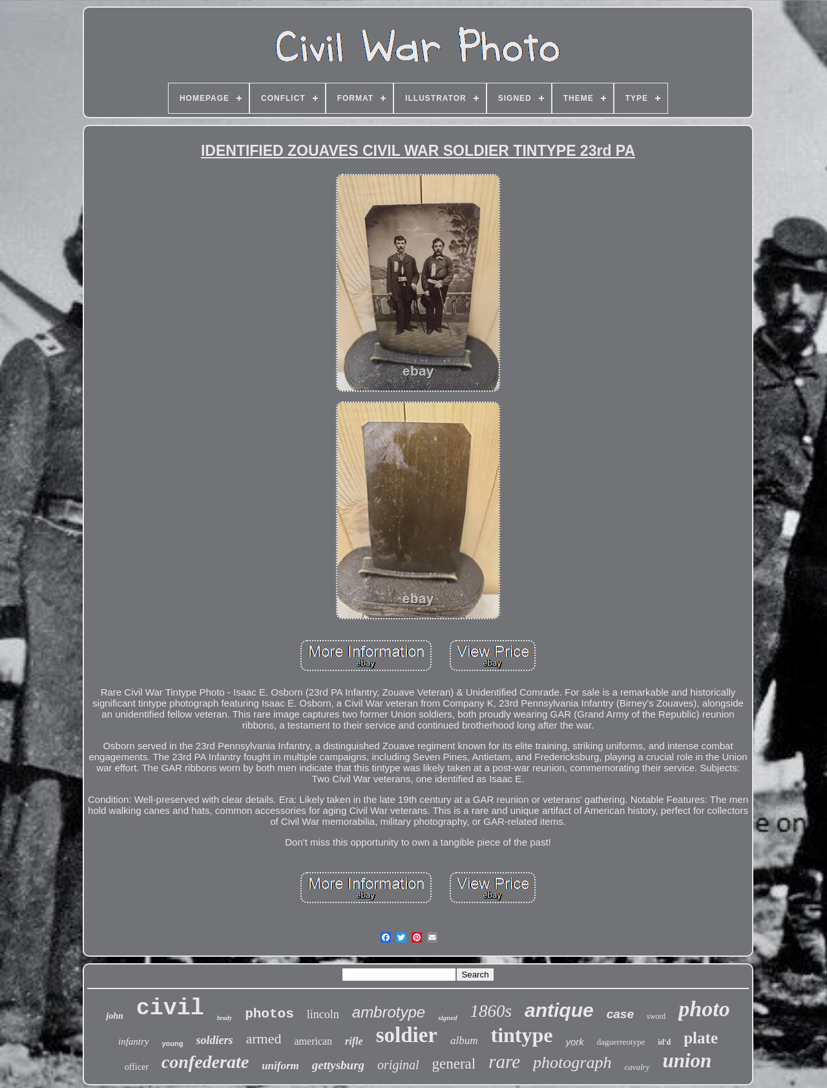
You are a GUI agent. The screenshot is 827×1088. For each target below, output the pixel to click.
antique (559, 1010)
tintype (521, 1035)
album (464, 1040)
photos (269, 1014)
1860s (491, 1011)
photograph (572, 1062)
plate (701, 1038)
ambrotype (388, 1012)
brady (224, 1017)
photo (703, 1009)
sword (656, 1016)
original (398, 1065)
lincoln (323, 1014)
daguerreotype (621, 1042)
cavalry (636, 1067)
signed (447, 1017)
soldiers (214, 1040)
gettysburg (338, 1065)
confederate (205, 1062)
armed (264, 1038)
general (454, 1064)
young (172, 1043)
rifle (354, 1041)
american (313, 1041)
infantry (133, 1041)
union (686, 1060)
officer (137, 1067)
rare (504, 1061)
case (620, 1014)
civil (170, 1008)
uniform (280, 1066)
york (574, 1041)
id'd (664, 1042)
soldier (406, 1035)
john (114, 1016)
